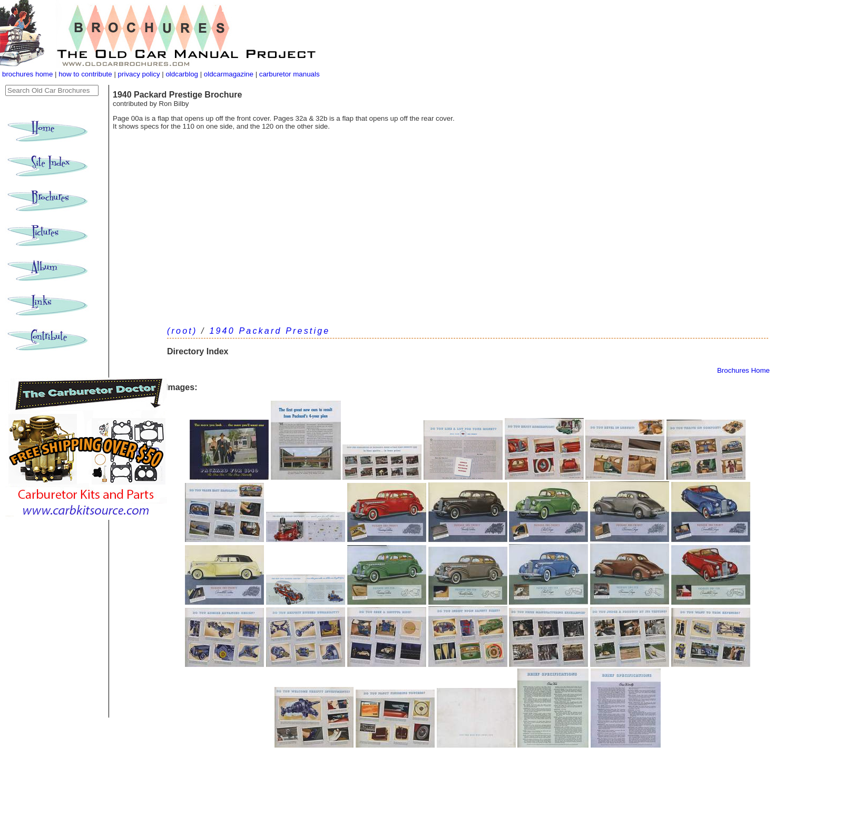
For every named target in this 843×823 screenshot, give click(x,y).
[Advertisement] (467, 237)
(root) (182, 330)
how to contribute (85, 74)
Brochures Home (743, 370)
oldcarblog (181, 74)
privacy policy (140, 74)
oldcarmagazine (230, 74)
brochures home (27, 74)
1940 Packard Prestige (269, 330)
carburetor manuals (288, 74)
